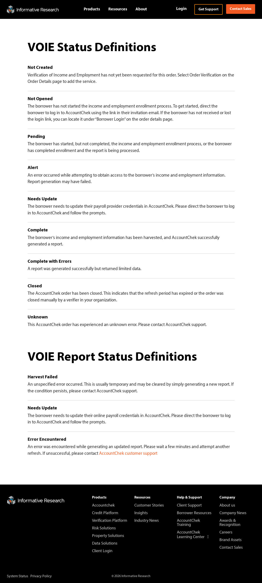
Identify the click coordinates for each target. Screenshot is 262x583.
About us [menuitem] (227, 506)
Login (181, 9)
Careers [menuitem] (225, 533)
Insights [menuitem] (141, 513)
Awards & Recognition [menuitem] (229, 523)
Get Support (209, 9)
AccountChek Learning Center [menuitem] (194, 535)
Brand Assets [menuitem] (230, 540)
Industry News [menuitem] (146, 521)
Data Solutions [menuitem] (104, 544)
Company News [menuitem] (232, 513)
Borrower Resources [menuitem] (194, 513)
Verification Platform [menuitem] (109, 521)
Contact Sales (240, 9)
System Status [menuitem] (17, 576)
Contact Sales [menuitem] (231, 548)
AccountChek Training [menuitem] (189, 523)
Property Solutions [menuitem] (108, 536)
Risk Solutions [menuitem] (104, 528)
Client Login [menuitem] (102, 551)
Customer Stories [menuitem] (149, 506)
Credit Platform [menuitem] (105, 513)
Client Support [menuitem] (189, 506)
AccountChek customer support (128, 454)
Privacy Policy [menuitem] (41, 576)
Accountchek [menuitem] (103, 506)
